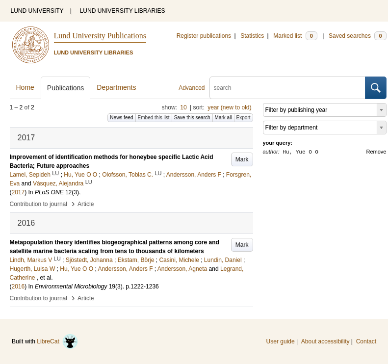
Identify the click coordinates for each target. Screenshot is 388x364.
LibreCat (57, 341)
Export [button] (243, 117)
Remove (376, 152)
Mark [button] (242, 159)
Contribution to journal (38, 204)
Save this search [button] (192, 117)
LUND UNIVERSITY (37, 10)
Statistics (252, 35)
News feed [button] (121, 117)
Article (86, 204)
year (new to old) (229, 107)
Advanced (192, 87)
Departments (116, 87)
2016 (18, 286)
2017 (18, 192)
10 (183, 107)
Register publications (204, 35)
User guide (280, 341)
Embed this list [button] (154, 117)
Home (25, 87)
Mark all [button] (223, 117)
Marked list (295, 35)
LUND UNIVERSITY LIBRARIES (122, 10)
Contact (366, 341)
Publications (65, 88)
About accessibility (325, 341)
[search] (287, 88)
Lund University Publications (100, 35)
